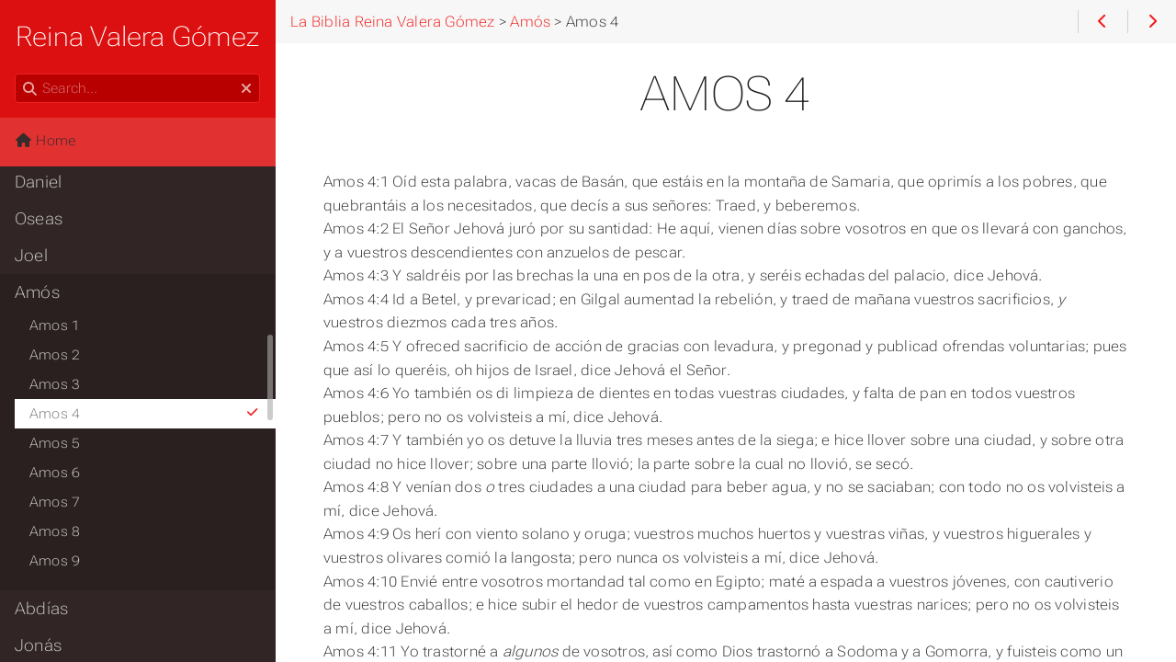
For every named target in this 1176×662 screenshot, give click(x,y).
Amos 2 (54, 355)
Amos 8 (54, 531)
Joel (31, 255)
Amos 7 (54, 502)
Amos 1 (54, 325)
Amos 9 (54, 561)
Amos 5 (54, 443)
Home (45, 140)
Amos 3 (54, 384)
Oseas (38, 219)
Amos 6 (54, 472)
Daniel (38, 182)
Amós (37, 292)
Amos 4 (144, 413)
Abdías (41, 608)
